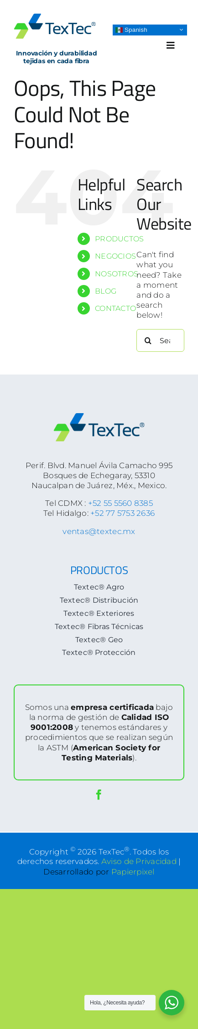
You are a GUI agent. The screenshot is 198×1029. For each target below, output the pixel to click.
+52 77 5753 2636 (122, 513)
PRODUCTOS (119, 239)
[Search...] (160, 340)
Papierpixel (133, 871)
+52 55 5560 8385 (120, 503)
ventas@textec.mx (99, 531)
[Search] (147, 340)
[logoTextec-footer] (99, 416)
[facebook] (99, 794)
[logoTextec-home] (55, 17)
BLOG (105, 291)
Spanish (131, 29)
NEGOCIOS (115, 256)
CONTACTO (115, 308)
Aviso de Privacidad (139, 861)
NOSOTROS (116, 274)
